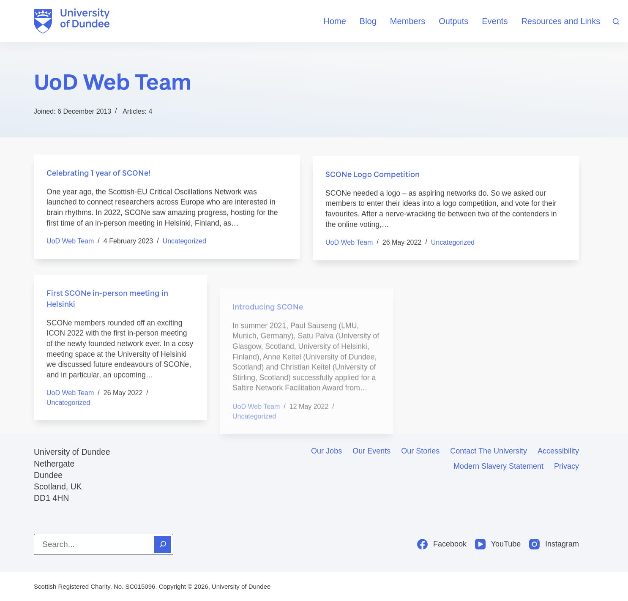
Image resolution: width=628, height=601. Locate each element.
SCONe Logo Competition (372, 177)
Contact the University (488, 451)
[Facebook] (442, 544)
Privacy (566, 466)
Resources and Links (560, 21)
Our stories (420, 451)
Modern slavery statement (498, 466)
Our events (371, 451)
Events (495, 21)
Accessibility (558, 451)
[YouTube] (498, 544)
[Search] (616, 21)
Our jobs (326, 451)
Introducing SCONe (267, 332)
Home (334, 21)
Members (407, 21)
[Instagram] (554, 544)
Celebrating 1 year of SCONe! (98, 173)
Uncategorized (184, 242)
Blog (368, 21)
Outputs (453, 21)
